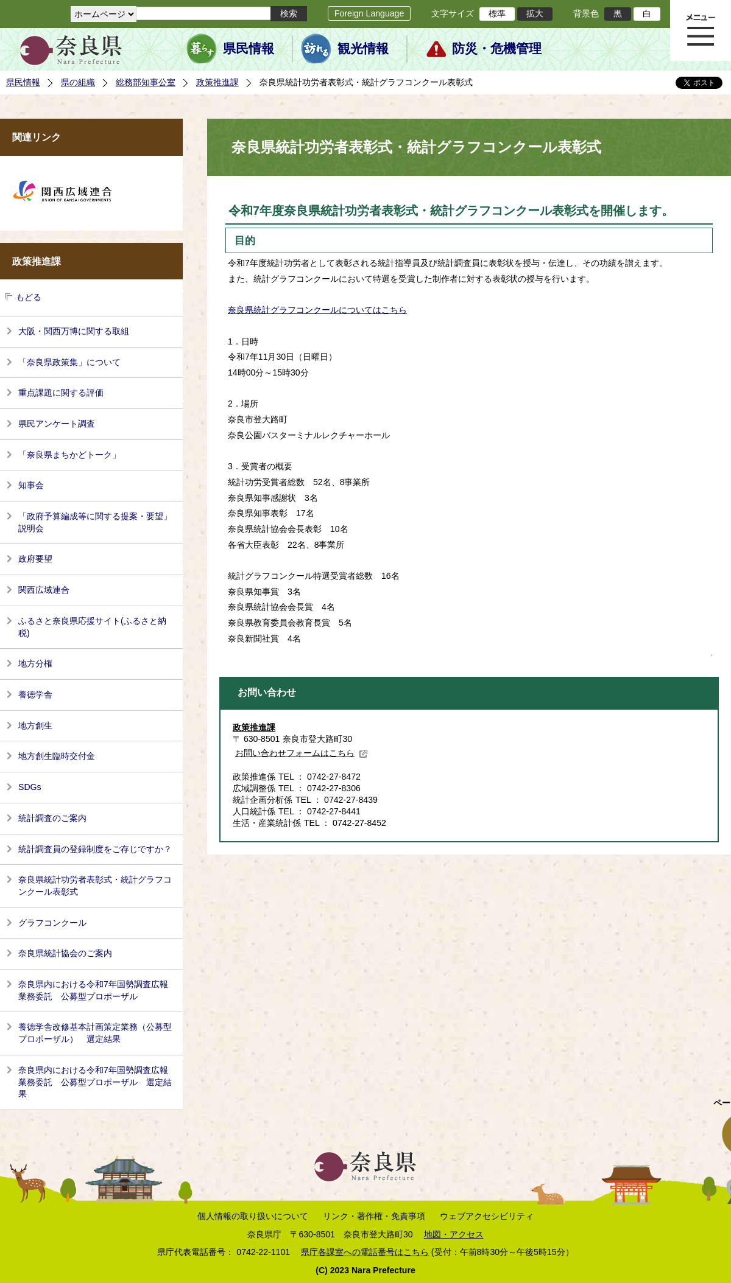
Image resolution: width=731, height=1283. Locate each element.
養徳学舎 (35, 694)
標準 (497, 13)
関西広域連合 (43, 590)
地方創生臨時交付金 (56, 756)
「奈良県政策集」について (69, 362)
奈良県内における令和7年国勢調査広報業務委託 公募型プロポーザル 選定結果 (95, 1082)
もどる (28, 297)
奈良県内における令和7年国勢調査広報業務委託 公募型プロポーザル (93, 990)
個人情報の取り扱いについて (252, 1216)
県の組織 (78, 82)
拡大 (534, 13)
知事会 (31, 485)
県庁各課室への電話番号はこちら (365, 1252)
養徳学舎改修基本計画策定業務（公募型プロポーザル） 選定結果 (95, 1033)
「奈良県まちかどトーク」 (69, 455)
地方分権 (35, 663)
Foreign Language (369, 13)
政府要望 (35, 559)
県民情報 (248, 48)
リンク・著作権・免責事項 (374, 1216)
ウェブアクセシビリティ (487, 1216)
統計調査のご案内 (52, 818)
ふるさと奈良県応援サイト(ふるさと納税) (92, 627)
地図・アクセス (454, 1234)
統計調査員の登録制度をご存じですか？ (95, 849)
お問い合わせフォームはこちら (301, 753)
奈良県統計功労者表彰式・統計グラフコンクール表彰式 (95, 886)
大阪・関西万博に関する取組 (73, 331)
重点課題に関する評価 (61, 392)
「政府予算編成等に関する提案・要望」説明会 (95, 522)
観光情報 (363, 48)
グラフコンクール (52, 923)
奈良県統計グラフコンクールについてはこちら (317, 310)
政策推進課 (217, 82)
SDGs (29, 787)
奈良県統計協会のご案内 (65, 953)
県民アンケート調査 (56, 423)
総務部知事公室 (145, 82)
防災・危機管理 (497, 48)
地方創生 (35, 725)
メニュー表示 (700, 30)
